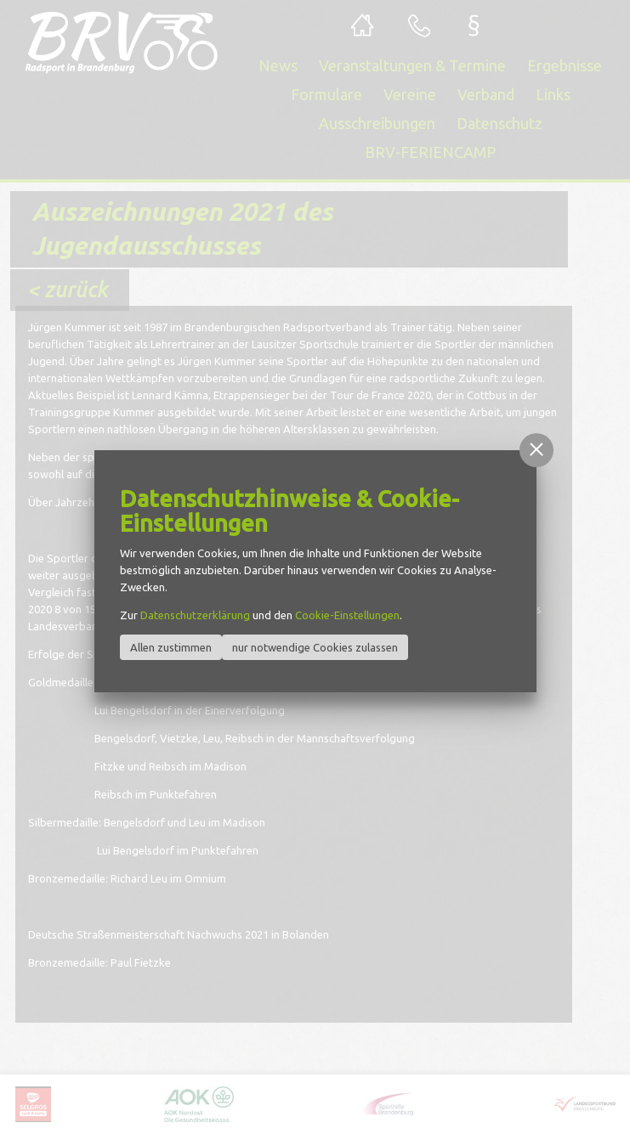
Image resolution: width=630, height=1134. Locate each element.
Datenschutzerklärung (195, 615)
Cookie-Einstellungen (347, 615)
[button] (536, 450)
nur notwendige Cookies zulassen (315, 647)
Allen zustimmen (171, 647)
